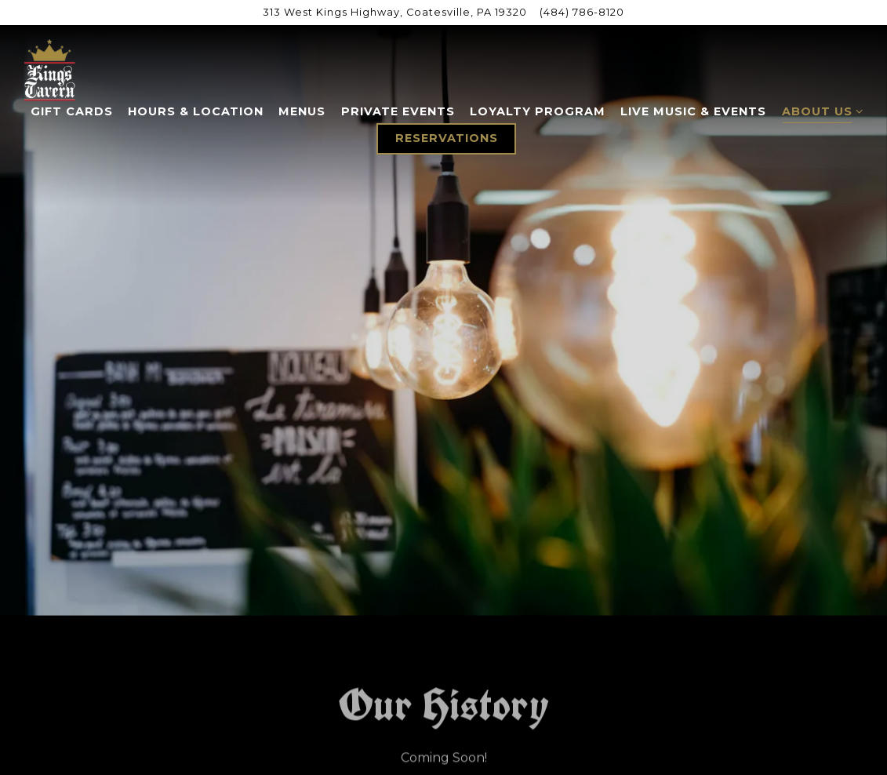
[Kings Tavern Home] (50, 69)
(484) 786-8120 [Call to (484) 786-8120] (582, 12)
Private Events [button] (398, 111)
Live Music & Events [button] (693, 111)
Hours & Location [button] (196, 111)
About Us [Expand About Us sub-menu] (819, 110)
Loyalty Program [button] (537, 111)
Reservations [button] (446, 138)
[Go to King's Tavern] (395, 12)
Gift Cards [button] (72, 111)
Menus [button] (301, 111)
